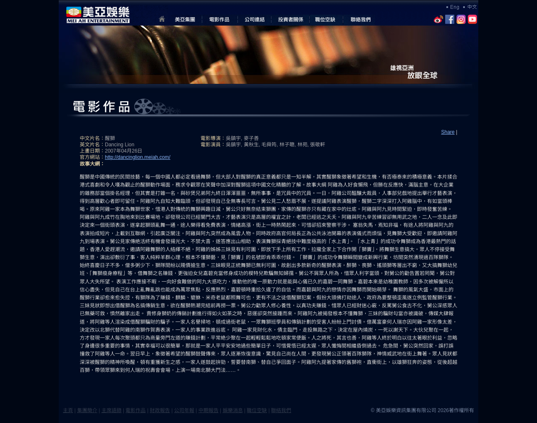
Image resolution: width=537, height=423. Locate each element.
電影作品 (135, 410)
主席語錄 (112, 410)
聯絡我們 (281, 410)
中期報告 (208, 410)
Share (448, 132)
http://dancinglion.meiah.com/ (137, 157)
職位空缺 (257, 410)
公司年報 (184, 410)
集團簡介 (87, 410)
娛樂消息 (233, 410)
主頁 (68, 410)
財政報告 (160, 410)
